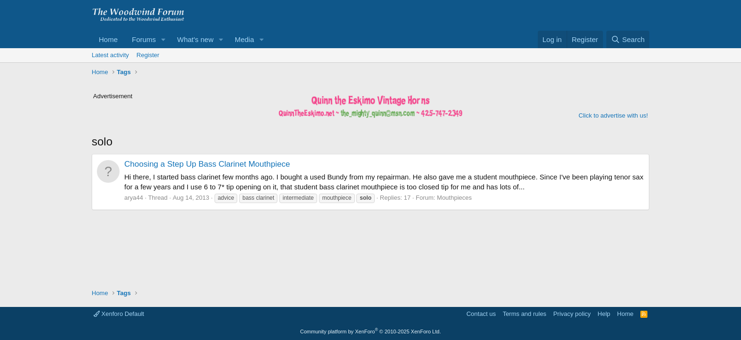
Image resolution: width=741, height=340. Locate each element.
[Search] (627, 39)
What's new (195, 39)
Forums (144, 39)
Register (148, 55)
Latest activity (110, 55)
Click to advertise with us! (613, 115)
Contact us (481, 313)
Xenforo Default (119, 313)
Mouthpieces (454, 197)
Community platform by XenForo (370, 331)
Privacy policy (572, 313)
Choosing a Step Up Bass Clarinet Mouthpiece (207, 164)
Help (604, 313)
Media (244, 39)
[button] (163, 39)
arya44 (133, 197)
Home (108, 39)
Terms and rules (524, 313)
